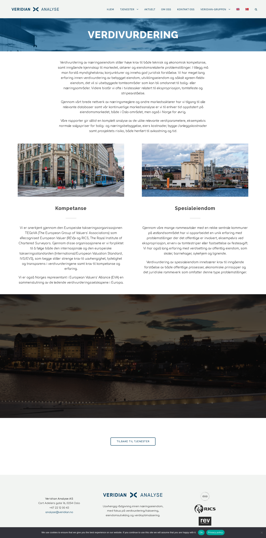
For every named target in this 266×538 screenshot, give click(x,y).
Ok (201, 532)
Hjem (110, 9)
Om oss (166, 9)
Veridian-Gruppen (213, 9)
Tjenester (127, 9)
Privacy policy (215, 532)
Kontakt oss (185, 9)
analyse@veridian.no (59, 512)
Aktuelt (149, 9)
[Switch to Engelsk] (237, 12)
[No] (261, 532)
